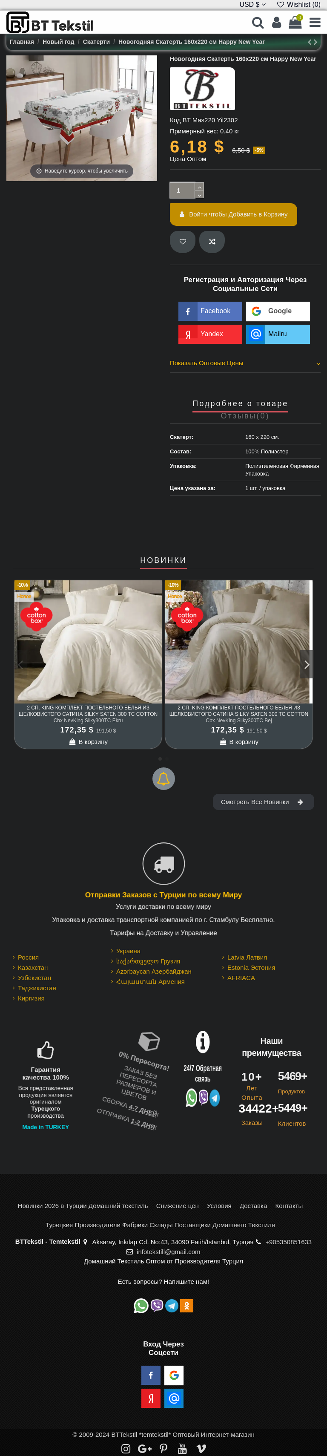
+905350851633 (288, 1242)
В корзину (88, 741)
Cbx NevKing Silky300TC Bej (239, 721)
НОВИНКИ (163, 560)
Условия (219, 1205)
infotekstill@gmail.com (168, 1251)
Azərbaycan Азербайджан (154, 971)
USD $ (252, 4)
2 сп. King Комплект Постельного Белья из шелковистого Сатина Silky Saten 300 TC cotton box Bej (239, 714)
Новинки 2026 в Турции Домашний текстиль (83, 1205)
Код (175, 120)
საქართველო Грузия (148, 961)
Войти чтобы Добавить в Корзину (234, 214)
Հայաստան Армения (150, 981)
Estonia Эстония (251, 967)
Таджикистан (37, 988)
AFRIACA (241, 977)
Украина (128, 950)
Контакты (289, 1205)
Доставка (253, 1205)
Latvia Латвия (247, 957)
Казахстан (33, 967)
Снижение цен (177, 1205)
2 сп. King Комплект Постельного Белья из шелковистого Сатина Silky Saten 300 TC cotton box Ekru (88, 714)
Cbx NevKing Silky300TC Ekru (88, 721)
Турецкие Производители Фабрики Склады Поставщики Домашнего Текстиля (160, 1224)
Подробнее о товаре (240, 404)
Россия (28, 957)
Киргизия (31, 998)
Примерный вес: (194, 131)
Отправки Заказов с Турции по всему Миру (163, 895)
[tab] (245, 364)
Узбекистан (34, 977)
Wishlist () (298, 4)
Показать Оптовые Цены (245, 363)
